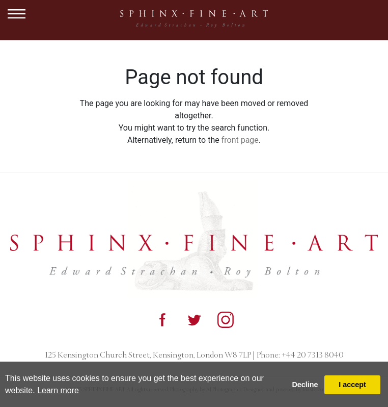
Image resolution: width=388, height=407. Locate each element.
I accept (352, 384)
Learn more (58, 390)
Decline (305, 384)
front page (240, 140)
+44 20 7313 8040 (312, 354)
